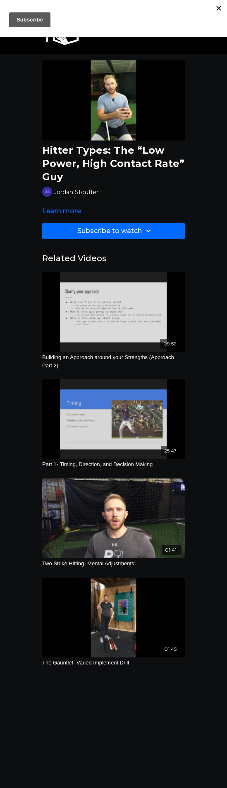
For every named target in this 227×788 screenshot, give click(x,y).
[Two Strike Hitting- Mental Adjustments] (113, 563)
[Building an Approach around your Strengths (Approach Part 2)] (113, 361)
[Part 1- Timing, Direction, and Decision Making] (113, 464)
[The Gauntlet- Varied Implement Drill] (113, 663)
